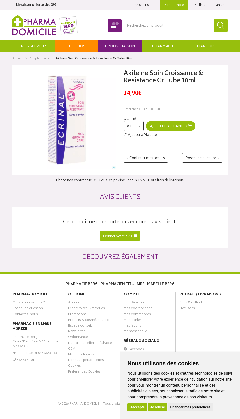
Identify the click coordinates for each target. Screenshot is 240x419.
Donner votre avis (120, 236)
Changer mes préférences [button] (190, 407)
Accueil (17, 58)
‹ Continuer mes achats (146, 158)
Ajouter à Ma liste (140, 135)
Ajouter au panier (171, 126)
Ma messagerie (135, 331)
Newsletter (76, 331)
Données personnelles (86, 360)
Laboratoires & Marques (86, 308)
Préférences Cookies (84, 372)
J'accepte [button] (137, 407)
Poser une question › (202, 158)
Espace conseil (80, 326)
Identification (134, 303)
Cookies (74, 366)
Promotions (77, 314)
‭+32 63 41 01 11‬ (144, 5)
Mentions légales (81, 355)
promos (77, 46)
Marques (206, 46)
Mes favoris (132, 326)
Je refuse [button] (157, 407)
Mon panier (132, 320)
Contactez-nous (25, 314)
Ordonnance (78, 337)
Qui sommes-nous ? (29, 303)
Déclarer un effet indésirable (90, 343)
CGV (71, 349)
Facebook (134, 349)
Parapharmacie (39, 58)
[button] (33, 46)
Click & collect (190, 303)
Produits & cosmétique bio (88, 320)
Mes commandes (137, 314)
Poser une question (28, 308)
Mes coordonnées (138, 308)
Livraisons (187, 308)
